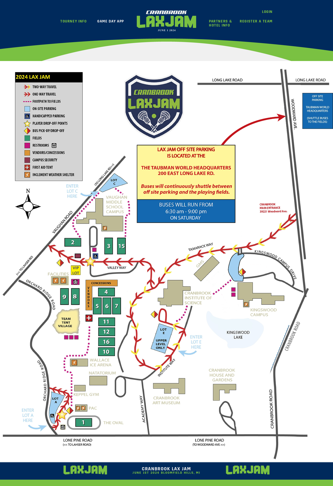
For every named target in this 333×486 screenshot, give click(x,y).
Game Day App (110, 21)
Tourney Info (73, 21)
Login (267, 12)
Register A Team (256, 21)
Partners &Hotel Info (220, 23)
